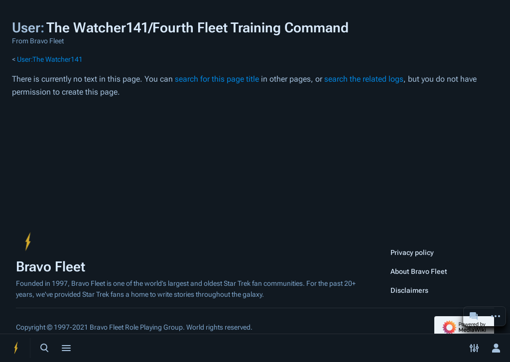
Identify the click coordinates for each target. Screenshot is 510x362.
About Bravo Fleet (418, 271)
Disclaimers (409, 290)
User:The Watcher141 (50, 59)
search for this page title (217, 79)
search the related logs (363, 79)
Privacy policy (412, 252)
